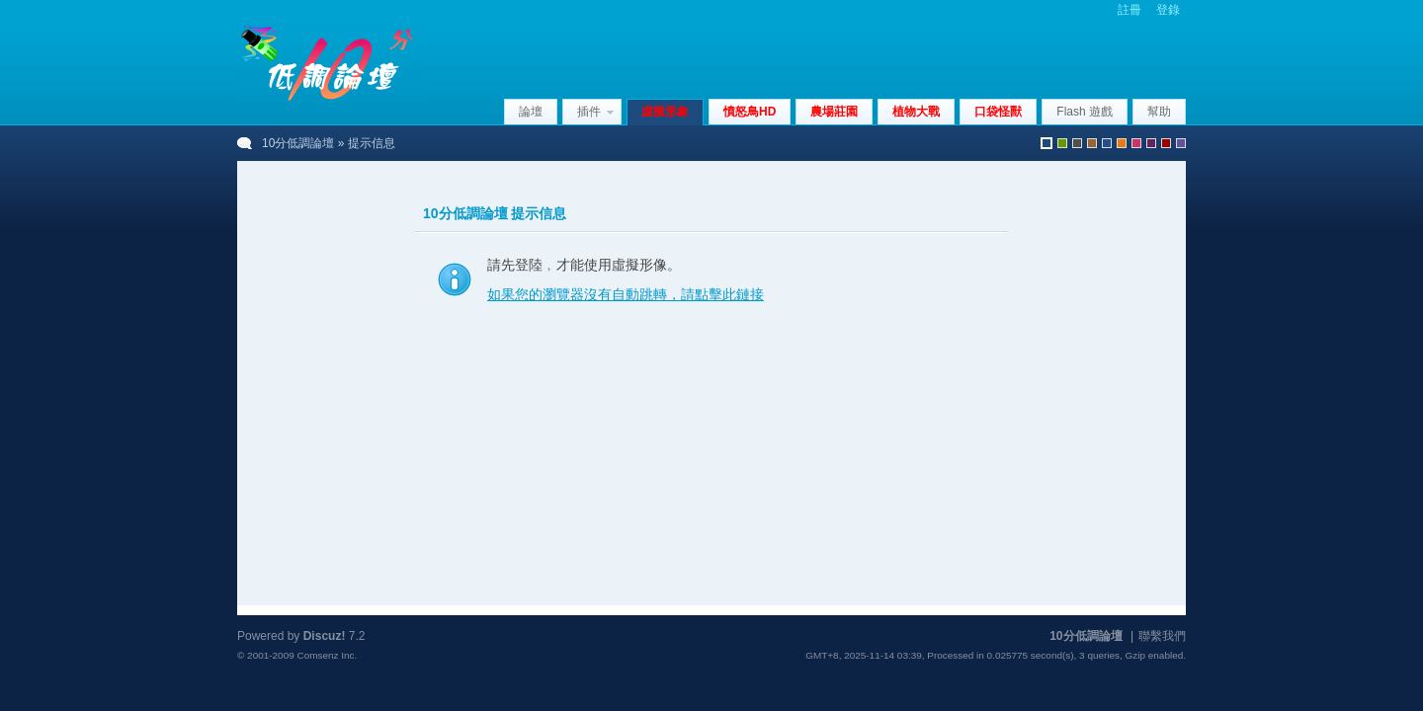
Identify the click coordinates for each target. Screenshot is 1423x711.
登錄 (1168, 10)
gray (1077, 143)
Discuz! (324, 636)
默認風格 (1046, 143)
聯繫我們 (1162, 636)
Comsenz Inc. (326, 655)
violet (1181, 143)
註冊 (1129, 10)
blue (1107, 143)
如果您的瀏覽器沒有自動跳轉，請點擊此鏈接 (625, 294)
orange (1122, 143)
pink (1136, 143)
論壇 (531, 111)
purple (1151, 143)
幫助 (1159, 111)
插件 (589, 111)
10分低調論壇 (298, 143)
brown (1092, 143)
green (1062, 143)
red (1166, 143)
